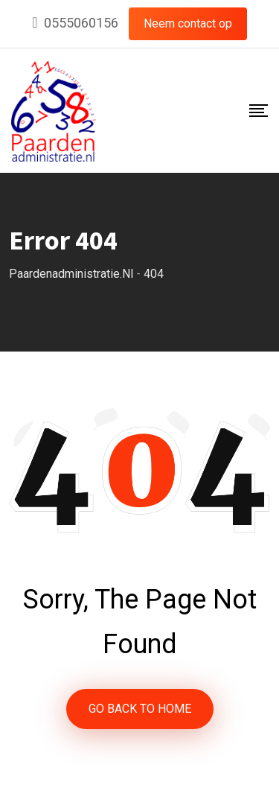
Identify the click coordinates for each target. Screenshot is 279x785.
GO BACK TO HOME (140, 709)
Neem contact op (188, 23)
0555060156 (81, 23)
